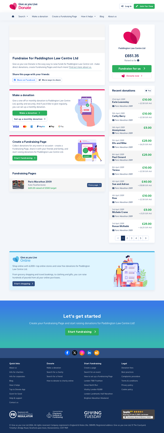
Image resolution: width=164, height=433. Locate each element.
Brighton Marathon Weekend (96, 398)
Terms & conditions (129, 380)
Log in (126, 6)
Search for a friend (54, 376)
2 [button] (127, 238)
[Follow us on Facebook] (67, 354)
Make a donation (40, 16)
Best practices (127, 372)
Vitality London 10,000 (93, 389)
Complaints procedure (130, 376)
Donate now (131, 75)
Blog (101, 16)
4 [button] (136, 238)
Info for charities (16, 372)
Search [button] (21, 16)
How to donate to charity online (60, 380)
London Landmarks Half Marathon (98, 393)
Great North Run (91, 385)
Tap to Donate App (17, 389)
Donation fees (127, 367)
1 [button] (124, 237)
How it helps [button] (87, 16)
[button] (138, 60)
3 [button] (131, 238)
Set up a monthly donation (29, 118)
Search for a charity (55, 372)
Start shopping (23, 283)
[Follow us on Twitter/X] (74, 354)
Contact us (13, 402)
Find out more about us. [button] (80, 66)
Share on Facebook (24, 79)
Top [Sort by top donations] (148, 90)
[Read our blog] (96, 354)
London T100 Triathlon (93, 380)
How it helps (14, 385)
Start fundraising (24, 157)
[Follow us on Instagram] (82, 354)
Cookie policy (127, 389)
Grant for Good (15, 393)
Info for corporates (17, 376)
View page (94, 184)
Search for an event (92, 372)
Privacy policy (127, 385)
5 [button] (140, 238)
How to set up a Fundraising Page (98, 376)
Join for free (144, 6)
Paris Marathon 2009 (40, 180)
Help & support (15, 398)
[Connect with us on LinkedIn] (89, 354)
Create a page (90, 367)
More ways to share (50, 79)
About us (112, 16)
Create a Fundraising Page (64, 16)
